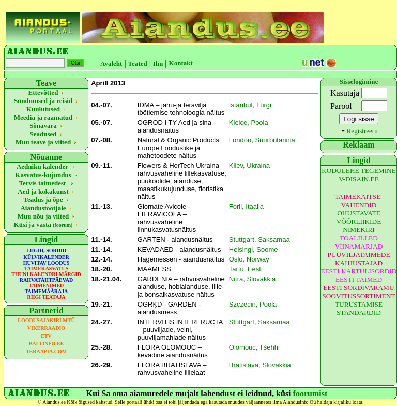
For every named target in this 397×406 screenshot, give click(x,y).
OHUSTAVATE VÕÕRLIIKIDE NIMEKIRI (359, 221)
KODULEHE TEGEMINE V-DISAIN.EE (359, 175)
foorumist (310, 393)
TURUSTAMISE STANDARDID (359, 308)
